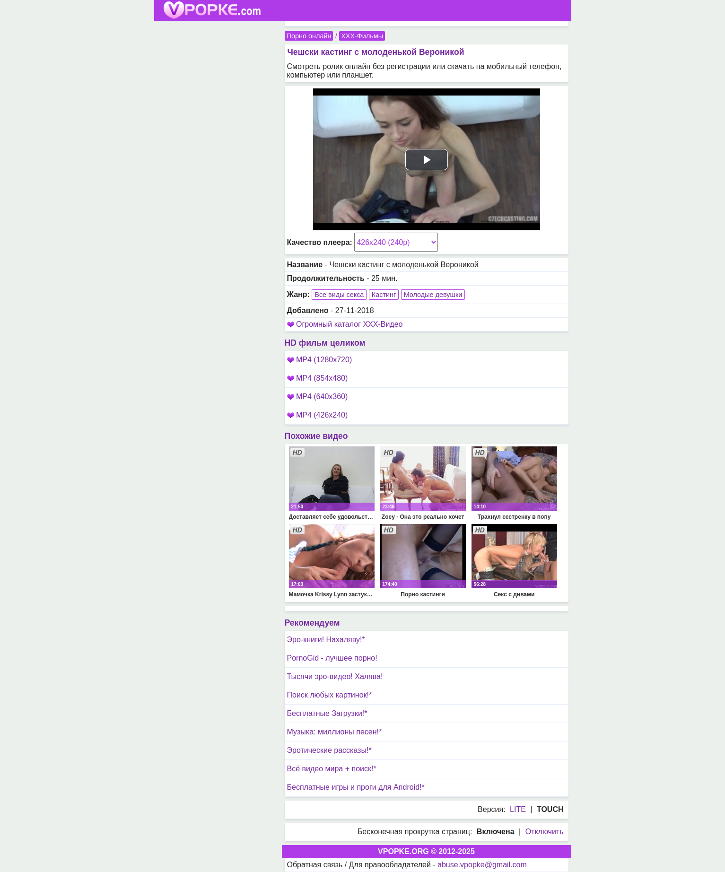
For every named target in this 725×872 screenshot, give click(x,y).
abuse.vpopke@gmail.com (482, 865)
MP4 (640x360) (317, 396)
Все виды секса (339, 294)
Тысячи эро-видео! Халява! (335, 676)
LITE (518, 809)
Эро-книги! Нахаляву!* (326, 640)
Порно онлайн (309, 36)
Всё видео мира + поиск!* (331, 769)
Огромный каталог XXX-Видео (349, 324)
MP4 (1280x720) (319, 360)
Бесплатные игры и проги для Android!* (356, 787)
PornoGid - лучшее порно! (332, 658)
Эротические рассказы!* (329, 750)
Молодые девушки (433, 294)
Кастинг (384, 294)
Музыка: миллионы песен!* (334, 732)
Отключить (544, 832)
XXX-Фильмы (362, 36)
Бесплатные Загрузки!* (327, 713)
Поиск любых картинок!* (329, 695)
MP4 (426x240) (317, 415)
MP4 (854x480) (317, 378)
